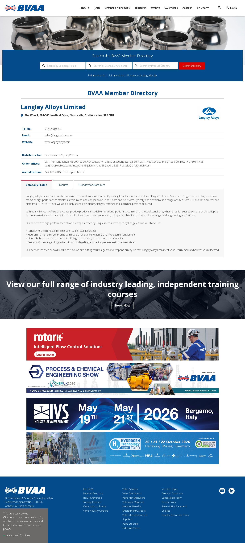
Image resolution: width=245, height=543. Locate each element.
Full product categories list (142, 75)
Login (231, 7)
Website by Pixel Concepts (19, 505)
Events (155, 8)
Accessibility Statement (174, 506)
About (85, 8)
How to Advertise (92, 497)
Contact (203, 8)
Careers (187, 8)
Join (97, 8)
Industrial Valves (131, 528)
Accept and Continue (18, 535)
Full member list (97, 75)
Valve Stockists (130, 523)
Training (140, 8)
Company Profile (36, 185)
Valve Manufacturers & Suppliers (134, 517)
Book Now (122, 305)
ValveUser (171, 8)
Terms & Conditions (172, 493)
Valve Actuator (130, 489)
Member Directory (93, 493)
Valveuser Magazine (133, 502)
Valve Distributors (132, 493)
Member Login (169, 489)
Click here (8, 517)
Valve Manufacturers (133, 497)
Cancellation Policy (172, 497)
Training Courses (92, 502)
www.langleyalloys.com (57, 142)
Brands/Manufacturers (92, 185)
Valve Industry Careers (95, 510)
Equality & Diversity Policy (175, 515)
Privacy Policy (169, 502)
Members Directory (117, 8)
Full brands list (116, 75)
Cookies (166, 510)
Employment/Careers (134, 510)
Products (63, 185)
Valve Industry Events (95, 506)
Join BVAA (88, 489)
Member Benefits (131, 506)
